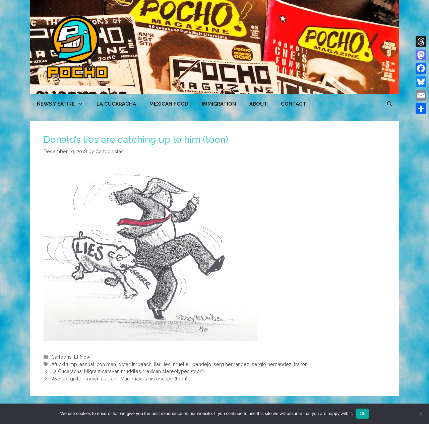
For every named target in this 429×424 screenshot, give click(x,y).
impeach (141, 364)
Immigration (219, 104)
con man (106, 364)
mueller (181, 364)
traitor (300, 364)
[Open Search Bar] (389, 104)
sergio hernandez (272, 364)
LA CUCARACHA (116, 104)
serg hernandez (231, 364)
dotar (124, 364)
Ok (362, 413)
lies (167, 364)
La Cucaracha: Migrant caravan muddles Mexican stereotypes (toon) (127, 371)
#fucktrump (64, 364)
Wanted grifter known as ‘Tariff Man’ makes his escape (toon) (119, 378)
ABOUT (258, 104)
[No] (420, 413)
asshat (86, 364)
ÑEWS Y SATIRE (63, 104)
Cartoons (61, 357)
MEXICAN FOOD (168, 104)
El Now (82, 357)
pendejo (201, 364)
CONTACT (293, 104)
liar (157, 364)
